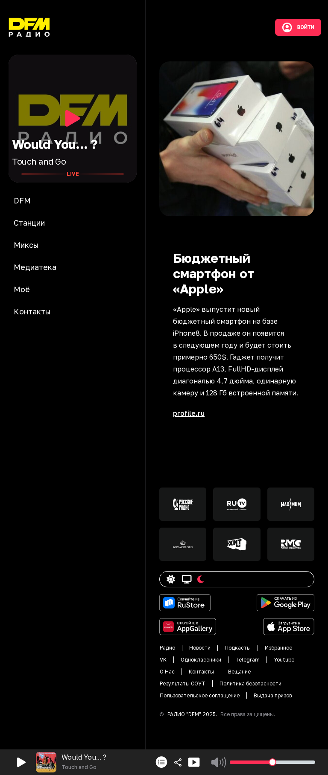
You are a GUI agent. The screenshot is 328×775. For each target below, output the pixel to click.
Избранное (278, 647)
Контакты (201, 671)
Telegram (247, 659)
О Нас (167, 671)
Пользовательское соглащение (200, 695)
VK (163, 659)
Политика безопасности (250, 683)
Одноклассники (201, 659)
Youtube (284, 659)
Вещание (239, 671)
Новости (200, 647)
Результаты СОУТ (182, 683)
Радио (167, 647)
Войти (298, 27)
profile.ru (189, 413)
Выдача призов (273, 695)
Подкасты (238, 647)
